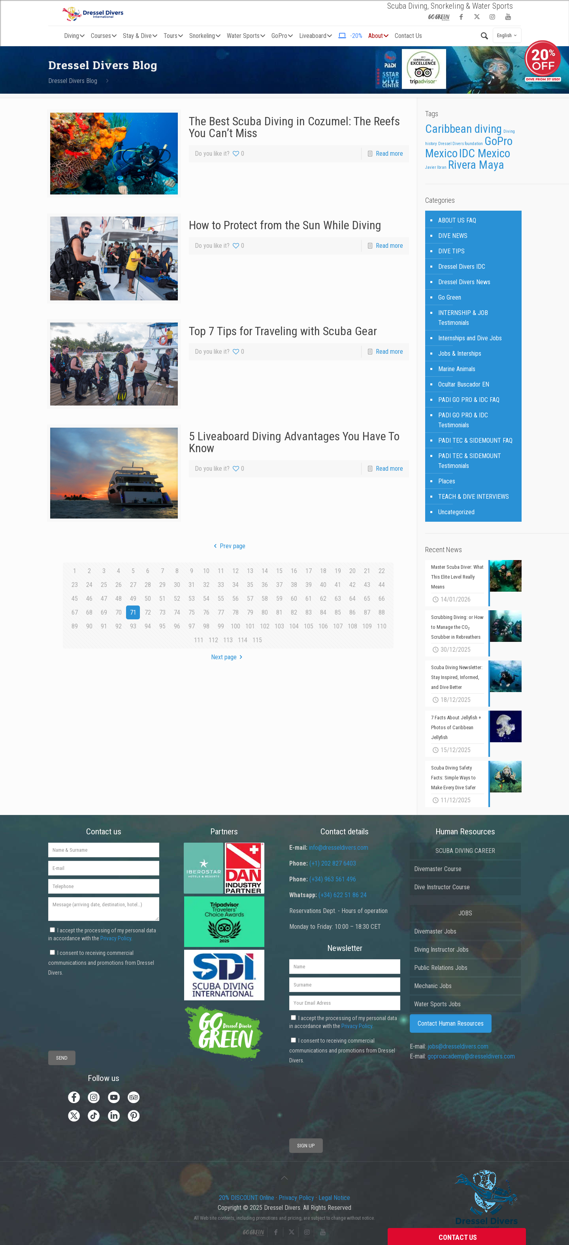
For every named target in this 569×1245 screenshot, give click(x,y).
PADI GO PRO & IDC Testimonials (463, 420)
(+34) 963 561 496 (332, 879)
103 (279, 626)
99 (221, 626)
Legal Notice (334, 1198)
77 (221, 612)
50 (148, 598)
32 (206, 585)
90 (89, 626)
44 (382, 585)
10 (206, 571)
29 (162, 585)
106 (323, 626)
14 (265, 571)
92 (118, 626)
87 (367, 612)
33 (221, 585)
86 (352, 612)
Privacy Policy (115, 938)
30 (177, 585)
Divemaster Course (438, 869)
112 (213, 640)
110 (381, 626)
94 (148, 626)
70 (118, 612)
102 (264, 626)
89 (75, 626)
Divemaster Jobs (435, 931)
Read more (389, 153)
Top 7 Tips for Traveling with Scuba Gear (283, 331)
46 (89, 598)
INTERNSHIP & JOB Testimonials (463, 317)
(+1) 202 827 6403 (332, 863)
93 (133, 626)
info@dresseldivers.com (338, 847)
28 (148, 585)
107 (338, 626)
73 (162, 612)
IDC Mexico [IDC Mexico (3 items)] (484, 153)
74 (177, 612)
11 (221, 571)
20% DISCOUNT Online (246, 1198)
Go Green (449, 297)
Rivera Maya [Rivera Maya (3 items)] (476, 165)
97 (191, 626)
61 (308, 598)
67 (75, 612)
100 (235, 626)
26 (118, 585)
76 (206, 612)
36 (265, 585)
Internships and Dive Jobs (470, 338)
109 (367, 626)
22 (382, 571)
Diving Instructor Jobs (441, 949)
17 (308, 571)
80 (265, 612)
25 (104, 585)
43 (367, 585)
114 (242, 640)
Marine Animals (456, 369)
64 (352, 598)
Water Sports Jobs (437, 1004)
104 (294, 626)
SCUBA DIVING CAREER (465, 851)
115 (257, 640)
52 (177, 598)
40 (323, 585)
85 (338, 612)
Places (446, 481)
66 (382, 598)
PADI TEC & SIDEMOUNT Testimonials (469, 461)
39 (308, 585)
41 (338, 585)
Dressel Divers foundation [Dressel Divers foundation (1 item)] (460, 143)
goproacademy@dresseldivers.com (471, 1056)
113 (228, 640)
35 (250, 585)
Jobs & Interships (459, 353)
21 (367, 571)
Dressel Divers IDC (461, 266)
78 (235, 612)
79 (250, 612)
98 (206, 626)
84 (323, 612)
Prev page (228, 546)
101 (250, 626)
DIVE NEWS (452, 236)
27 (133, 585)
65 (367, 598)
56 (235, 598)
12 (235, 571)
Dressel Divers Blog (72, 81)
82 (294, 612)
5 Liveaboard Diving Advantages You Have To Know (294, 442)
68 (89, 612)
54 (206, 598)
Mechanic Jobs (433, 986)
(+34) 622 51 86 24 (342, 895)
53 (191, 598)
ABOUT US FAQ (457, 220)
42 (352, 585)
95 (162, 626)
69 (104, 612)
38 (294, 585)
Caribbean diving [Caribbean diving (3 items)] (463, 129)
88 (382, 612)
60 (294, 598)
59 (279, 598)
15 (279, 571)
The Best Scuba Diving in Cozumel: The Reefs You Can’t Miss (294, 127)
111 (198, 640)
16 (294, 571)
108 (352, 626)
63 (338, 598)
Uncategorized (456, 512)
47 (104, 598)
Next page (228, 657)
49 (133, 598)
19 (338, 571)
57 (250, 598)
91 (104, 626)
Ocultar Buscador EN (463, 384)
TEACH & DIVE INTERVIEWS (473, 496)
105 (308, 626)
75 (191, 612)
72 (148, 612)
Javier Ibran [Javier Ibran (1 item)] (436, 167)
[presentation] (77, 1006)
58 (265, 598)
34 (235, 585)
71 (133, 612)
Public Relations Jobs (440, 967)
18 (323, 571)
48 (118, 598)
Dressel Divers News (464, 282)
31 (191, 585)
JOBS (465, 913)
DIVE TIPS (451, 251)
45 (75, 598)
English (508, 35)
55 (221, 598)
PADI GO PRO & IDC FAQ (468, 400)
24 (89, 585)
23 (75, 585)
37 (279, 585)
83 (308, 612)
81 (279, 612)
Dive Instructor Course (442, 887)
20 (352, 571)
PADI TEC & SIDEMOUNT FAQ (475, 440)
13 (250, 571)
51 (162, 598)
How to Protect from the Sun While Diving (285, 225)
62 (323, 598)
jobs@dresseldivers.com (458, 1046)
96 (177, 626)
